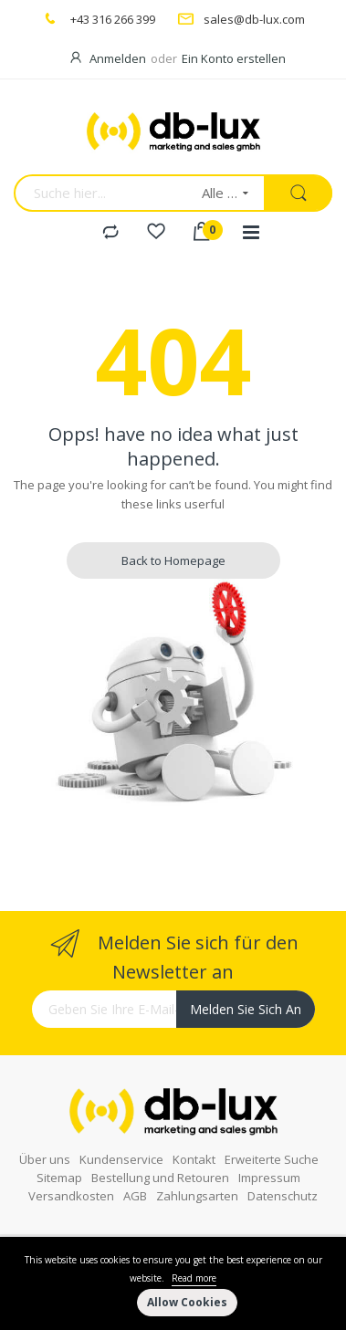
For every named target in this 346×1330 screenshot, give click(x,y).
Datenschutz (282, 1196)
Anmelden (117, 58)
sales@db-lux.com (254, 19)
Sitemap (59, 1177)
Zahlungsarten (197, 1196)
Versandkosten (71, 1196)
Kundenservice (121, 1159)
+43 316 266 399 (112, 19)
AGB (135, 1196)
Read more (194, 1278)
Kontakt (194, 1159)
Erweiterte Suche (272, 1159)
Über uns (44, 1159)
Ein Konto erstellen (234, 58)
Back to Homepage (173, 560)
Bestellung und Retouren (160, 1177)
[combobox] (102, 193)
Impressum (269, 1177)
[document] (173, 1283)
